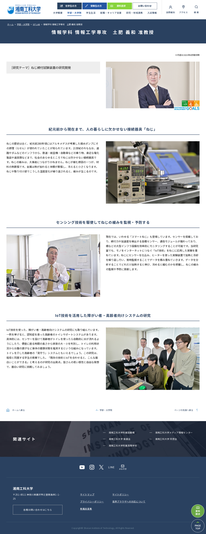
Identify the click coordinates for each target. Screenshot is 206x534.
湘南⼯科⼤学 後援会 (120, 439)
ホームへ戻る (18, 410)
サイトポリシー (120, 494)
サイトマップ (87, 494)
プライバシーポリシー (92, 501)
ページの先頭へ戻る (183, 410)
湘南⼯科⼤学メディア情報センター (174, 432)
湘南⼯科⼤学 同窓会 (166, 439)
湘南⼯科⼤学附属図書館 (122, 432)
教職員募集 (86, 508)
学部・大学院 (106, 410)
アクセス (183, 12)
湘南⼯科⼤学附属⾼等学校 (123, 445)
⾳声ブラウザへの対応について (128, 501)
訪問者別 (170, 12)
